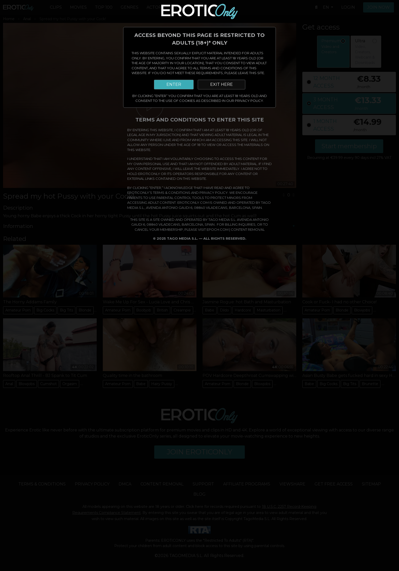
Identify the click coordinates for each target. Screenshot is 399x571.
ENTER (173, 84)
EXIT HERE (221, 84)
